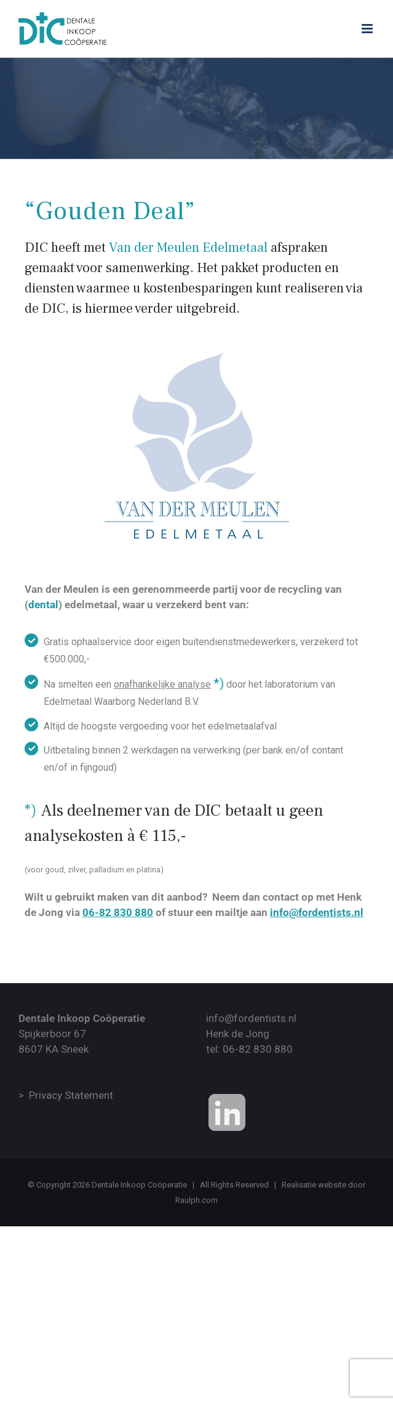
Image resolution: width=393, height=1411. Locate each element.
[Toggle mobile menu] (368, 28)
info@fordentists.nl (251, 1018)
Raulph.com (196, 1200)
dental (43, 604)
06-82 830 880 (258, 1049)
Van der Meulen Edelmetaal (188, 247)
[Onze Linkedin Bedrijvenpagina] (226, 1112)
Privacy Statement (71, 1095)
